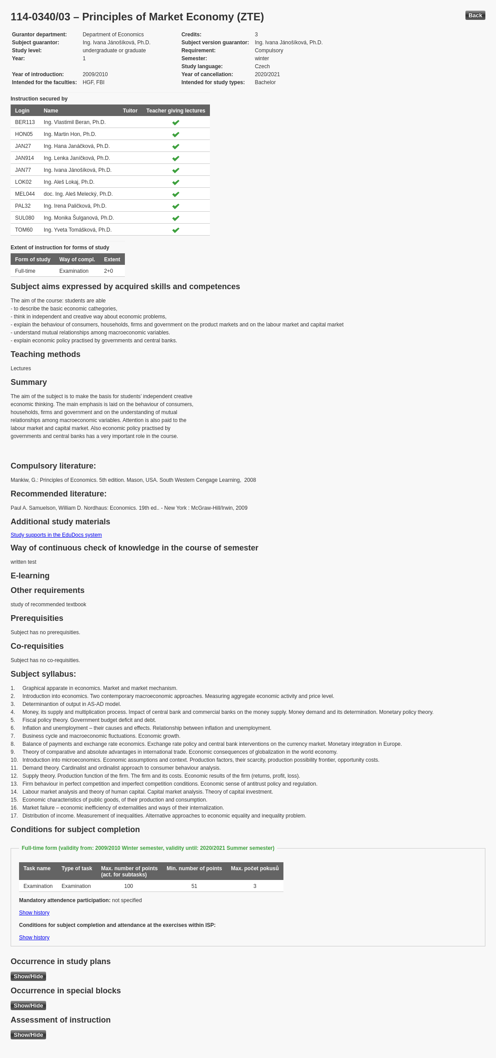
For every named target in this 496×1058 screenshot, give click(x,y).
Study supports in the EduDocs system (56, 535)
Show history (34, 913)
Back (475, 15)
